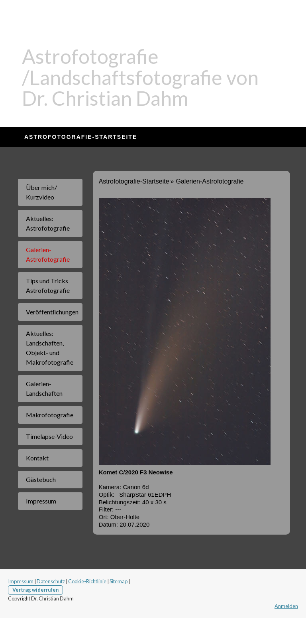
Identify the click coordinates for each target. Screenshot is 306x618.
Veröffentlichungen (52, 312)
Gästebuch (41, 479)
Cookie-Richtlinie (87, 581)
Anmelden (286, 606)
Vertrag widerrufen (35, 589)
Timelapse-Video (49, 436)
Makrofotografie (49, 415)
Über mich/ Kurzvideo (41, 192)
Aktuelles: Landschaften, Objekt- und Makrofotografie (49, 348)
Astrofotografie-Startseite (80, 137)
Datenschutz (51, 581)
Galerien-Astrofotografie (48, 254)
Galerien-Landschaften (44, 388)
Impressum (41, 501)
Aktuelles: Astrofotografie (48, 223)
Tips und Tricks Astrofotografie (48, 285)
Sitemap (119, 581)
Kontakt (37, 458)
